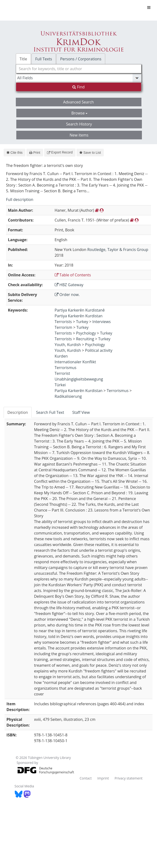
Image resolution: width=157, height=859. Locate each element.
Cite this (14, 152)
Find (78, 87)
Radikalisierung (68, 396)
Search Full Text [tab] (50, 412)
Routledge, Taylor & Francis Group (117, 249)
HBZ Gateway (69, 284)
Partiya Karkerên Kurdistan (79, 316)
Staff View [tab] (81, 412)
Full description (19, 199)
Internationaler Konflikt (75, 361)
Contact (86, 778)
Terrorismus (65, 367)
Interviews (101, 321)
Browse (79, 113)
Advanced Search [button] (78, 102)
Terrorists (63, 321)
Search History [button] (79, 124)
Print (34, 152)
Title (23, 59)
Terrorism (63, 327)
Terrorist (62, 373)
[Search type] (78, 77)
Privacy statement (129, 778)
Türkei (60, 384)
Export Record (60, 152)
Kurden (61, 356)
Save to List (90, 152)
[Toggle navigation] (149, 7)
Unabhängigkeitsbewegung (79, 379)
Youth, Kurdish (68, 344)
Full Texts (43, 59)
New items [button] (79, 135)
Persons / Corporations (80, 59)
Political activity (98, 350)
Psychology (86, 333)
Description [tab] (17, 412)
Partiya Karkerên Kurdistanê (80, 310)
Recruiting (85, 338)
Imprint (103, 778)
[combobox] (78, 68)
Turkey (82, 321)
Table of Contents (73, 275)
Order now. (67, 294)
